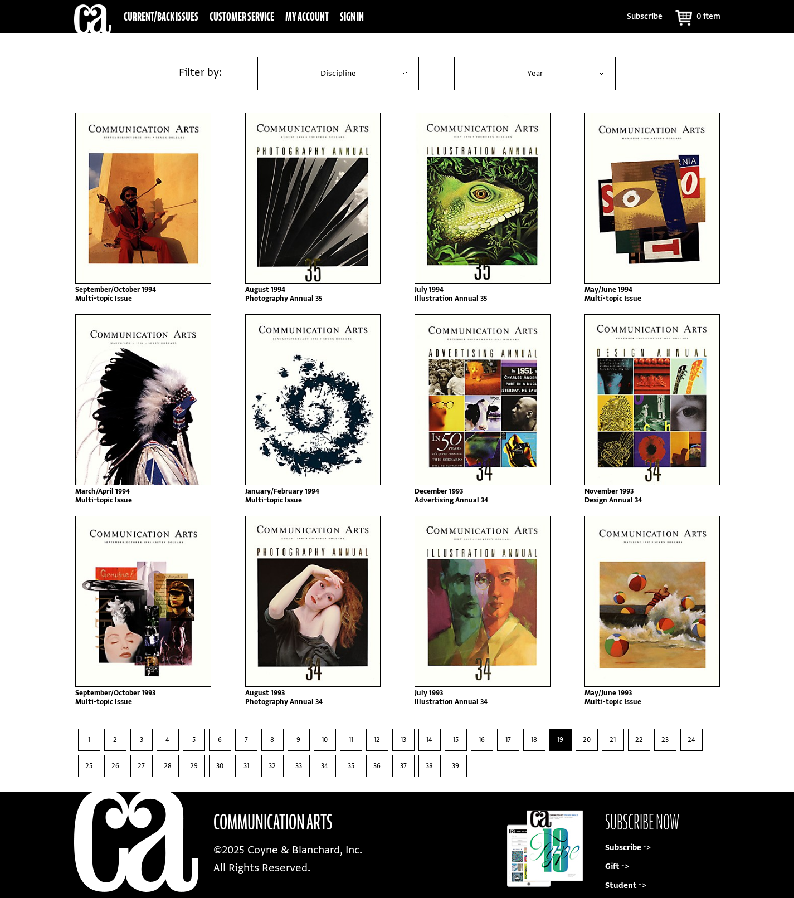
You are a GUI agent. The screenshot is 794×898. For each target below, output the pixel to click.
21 (613, 739)
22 (639, 739)
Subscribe (645, 16)
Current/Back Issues (161, 16)
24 (691, 739)
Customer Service (242, 16)
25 (88, 766)
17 (508, 739)
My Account (307, 16)
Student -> (625, 885)
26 (115, 766)
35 (351, 766)
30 (219, 766)
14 (429, 739)
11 (351, 739)
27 (141, 766)
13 (403, 739)
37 (403, 766)
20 (587, 739)
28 (168, 766)
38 (429, 766)
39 (455, 766)
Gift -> (617, 866)
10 (325, 739)
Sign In (352, 16)
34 (324, 766)
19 (560, 739)
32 (272, 766)
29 (194, 766)
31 (246, 766)
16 (482, 739)
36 (377, 766)
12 (377, 739)
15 (456, 739)
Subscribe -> (628, 847)
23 (665, 739)
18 (534, 739)
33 (298, 766)
